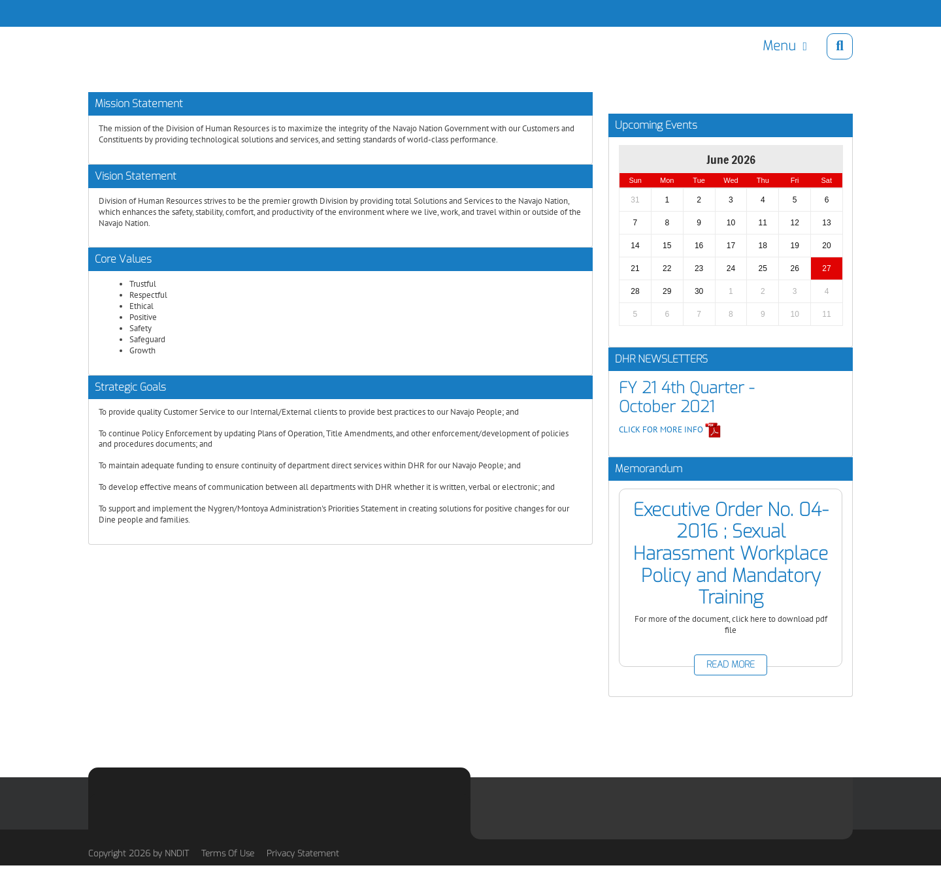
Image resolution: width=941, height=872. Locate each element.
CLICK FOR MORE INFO (670, 429)
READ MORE (730, 664)
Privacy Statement (303, 853)
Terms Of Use (227, 853)
